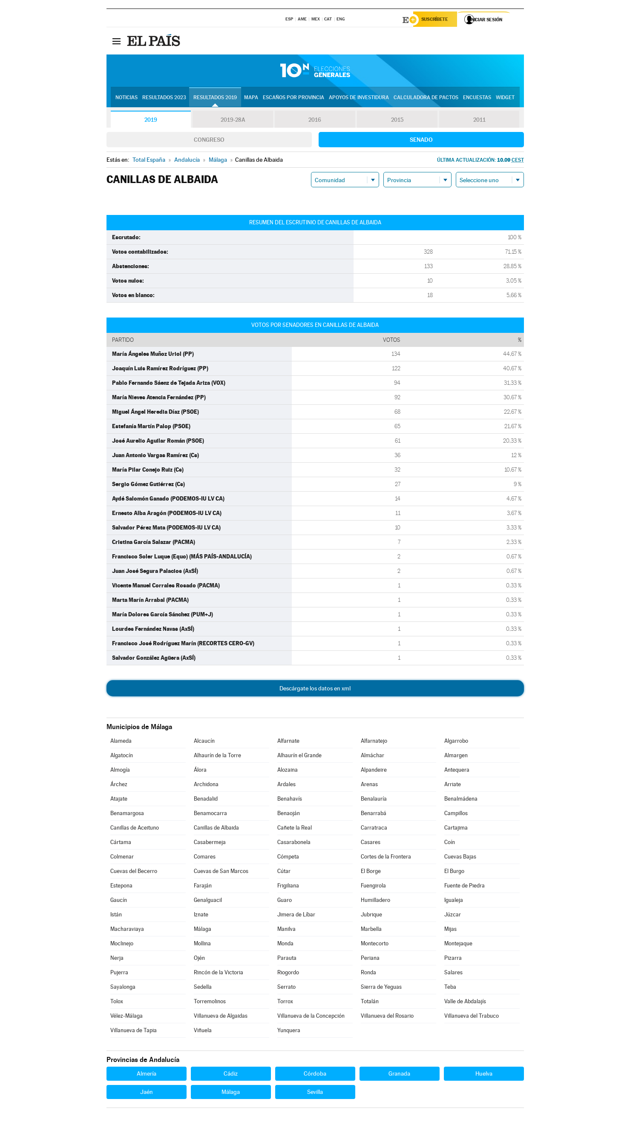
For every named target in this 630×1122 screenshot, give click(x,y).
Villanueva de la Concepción (311, 1017)
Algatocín (121, 756)
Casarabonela (294, 843)
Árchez (118, 785)
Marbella (371, 930)
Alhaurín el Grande (299, 756)
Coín (449, 843)
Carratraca (374, 829)
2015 (397, 120)
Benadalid (206, 800)
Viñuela (203, 1031)
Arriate (452, 785)
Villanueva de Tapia (133, 1031)
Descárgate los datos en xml (315, 689)
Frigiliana (288, 887)
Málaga (202, 930)
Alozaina (287, 771)
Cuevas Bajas (460, 858)
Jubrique (371, 916)
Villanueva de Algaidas (220, 1017)
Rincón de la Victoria (218, 973)
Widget (505, 98)
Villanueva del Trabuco (471, 1017)
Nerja (117, 959)
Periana (370, 959)
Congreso (209, 140)
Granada (399, 1074)
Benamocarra (210, 814)
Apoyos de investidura (359, 98)
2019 (151, 120)
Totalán (370, 1002)
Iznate (201, 916)
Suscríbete (437, 20)
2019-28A (233, 120)
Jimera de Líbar (296, 916)
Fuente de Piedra (464, 887)
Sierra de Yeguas (381, 988)
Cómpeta (288, 858)
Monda (285, 945)
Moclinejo (121, 945)
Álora (200, 771)
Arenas (369, 785)
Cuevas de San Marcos (221, 872)
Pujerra (119, 973)
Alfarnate (288, 742)
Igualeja (453, 901)
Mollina (202, 945)
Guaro (284, 901)
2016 (315, 120)
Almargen (456, 756)
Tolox (116, 1002)
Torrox (285, 1002)
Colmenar (122, 858)
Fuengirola (373, 887)
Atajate (118, 800)
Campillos (456, 814)
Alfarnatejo (374, 742)
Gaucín (118, 901)
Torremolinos (210, 1002)
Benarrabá (373, 814)
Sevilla (315, 1093)
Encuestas (477, 98)
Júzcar (452, 916)
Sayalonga (122, 988)
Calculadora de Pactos (426, 98)
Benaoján (288, 814)
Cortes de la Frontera (386, 858)
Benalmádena (461, 800)
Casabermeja (210, 843)
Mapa (251, 98)
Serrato (286, 988)
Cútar (284, 872)
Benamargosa (127, 814)
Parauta (286, 959)
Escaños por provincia (293, 98)
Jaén (146, 1093)
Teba (450, 988)
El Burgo (454, 872)
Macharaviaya (127, 930)
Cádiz (231, 1074)
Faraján (203, 887)
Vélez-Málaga (126, 1017)
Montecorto (374, 945)
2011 (479, 120)
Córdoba (315, 1074)
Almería (146, 1074)
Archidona (206, 785)
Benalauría (374, 800)
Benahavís (289, 800)
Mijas (450, 930)
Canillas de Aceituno (134, 829)
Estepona (121, 887)
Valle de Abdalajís (465, 1002)
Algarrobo (456, 742)
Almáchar (372, 756)
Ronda (368, 973)
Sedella (203, 988)
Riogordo (288, 973)
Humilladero (375, 901)
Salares (453, 973)
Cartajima (456, 829)
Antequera (456, 771)
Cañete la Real (294, 829)
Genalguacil (208, 901)
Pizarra (453, 959)
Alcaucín (204, 742)
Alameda (121, 742)
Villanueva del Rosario (387, 1017)
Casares (370, 843)
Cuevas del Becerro (133, 872)
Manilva (286, 930)
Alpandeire (374, 771)
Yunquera (288, 1031)
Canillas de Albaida (216, 829)
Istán (116, 916)
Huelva (483, 1074)
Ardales (286, 785)
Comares (205, 858)
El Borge (371, 872)
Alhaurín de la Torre (217, 756)
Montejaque (458, 945)
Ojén (199, 959)
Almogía (120, 771)
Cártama (120, 843)
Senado (421, 140)
